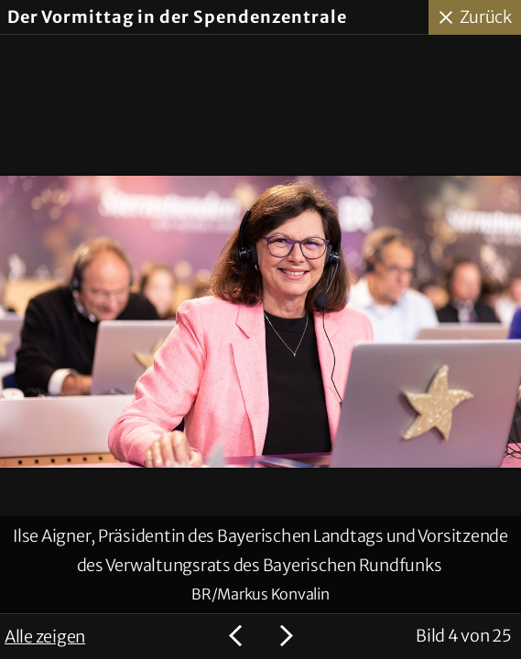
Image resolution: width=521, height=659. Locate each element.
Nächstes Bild (284, 636)
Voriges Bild (238, 636)
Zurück (486, 16)
